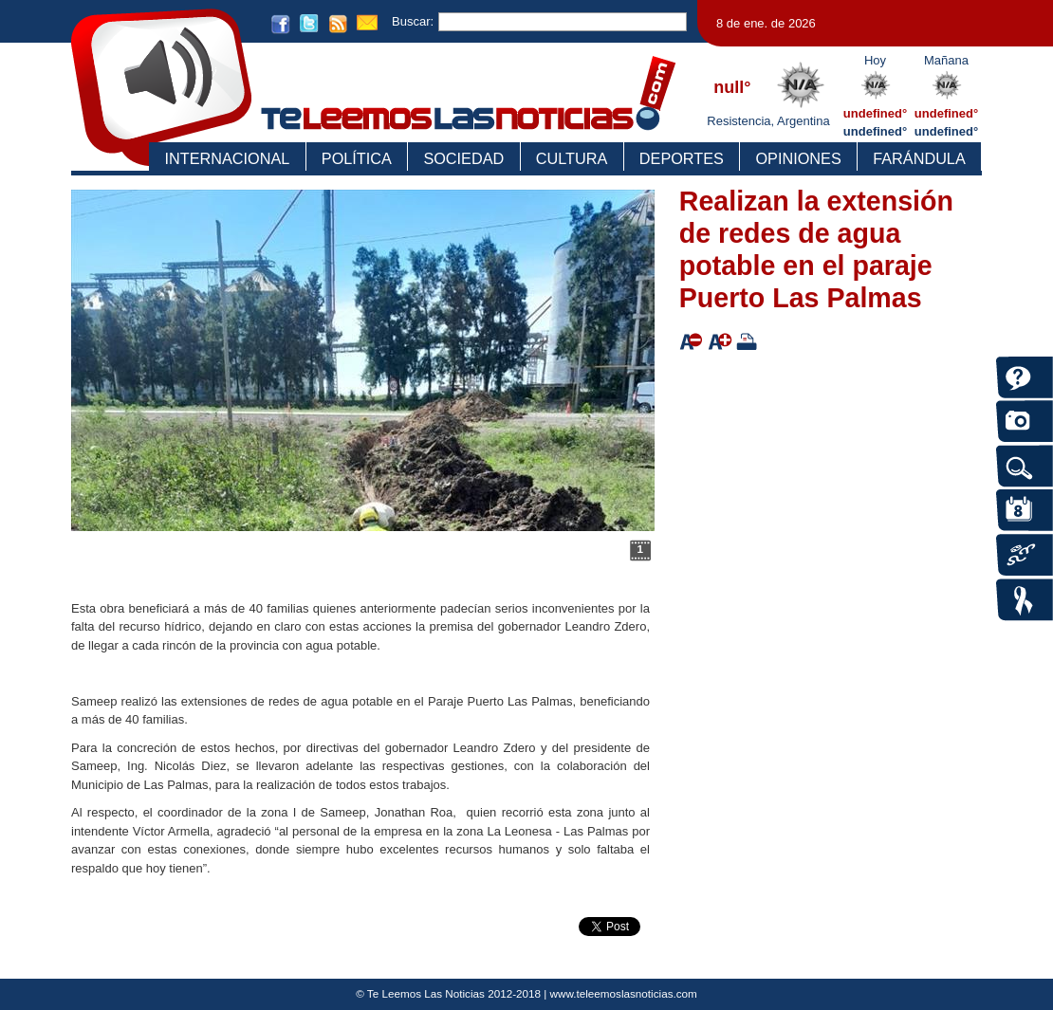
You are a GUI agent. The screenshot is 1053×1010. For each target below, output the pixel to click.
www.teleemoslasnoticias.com (623, 993)
